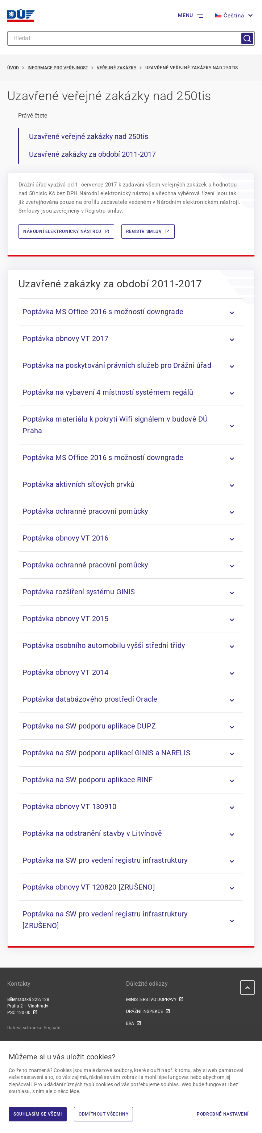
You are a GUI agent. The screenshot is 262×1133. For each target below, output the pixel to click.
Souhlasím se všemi (37, 1114)
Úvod (13, 67)
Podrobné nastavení (223, 1114)
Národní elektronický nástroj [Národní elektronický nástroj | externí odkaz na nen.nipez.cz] (62, 231)
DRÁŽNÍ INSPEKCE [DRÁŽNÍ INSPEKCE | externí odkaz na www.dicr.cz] (144, 1011)
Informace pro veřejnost (58, 67)
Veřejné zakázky (116, 67)
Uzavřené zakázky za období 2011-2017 (92, 154)
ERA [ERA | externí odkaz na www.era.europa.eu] (130, 1023)
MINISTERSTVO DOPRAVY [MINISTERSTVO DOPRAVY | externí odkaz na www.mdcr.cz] (151, 999)
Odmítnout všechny (103, 1114)
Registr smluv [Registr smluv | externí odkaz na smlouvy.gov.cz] (144, 231)
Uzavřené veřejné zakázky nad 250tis (88, 136)
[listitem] (131, 311)
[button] (233, 15)
